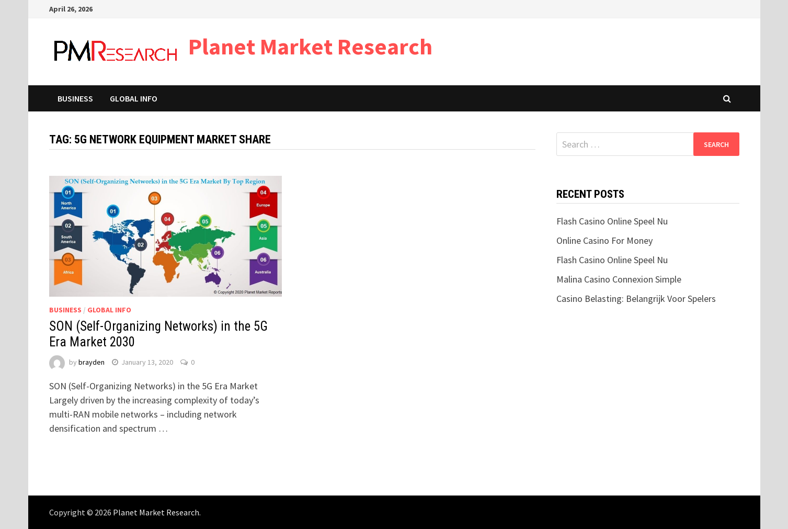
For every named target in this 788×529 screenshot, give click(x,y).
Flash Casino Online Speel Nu (612, 221)
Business (75, 98)
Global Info (133, 98)
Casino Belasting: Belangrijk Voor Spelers (636, 298)
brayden (91, 362)
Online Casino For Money (604, 240)
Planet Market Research (310, 46)
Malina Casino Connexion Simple (618, 279)
